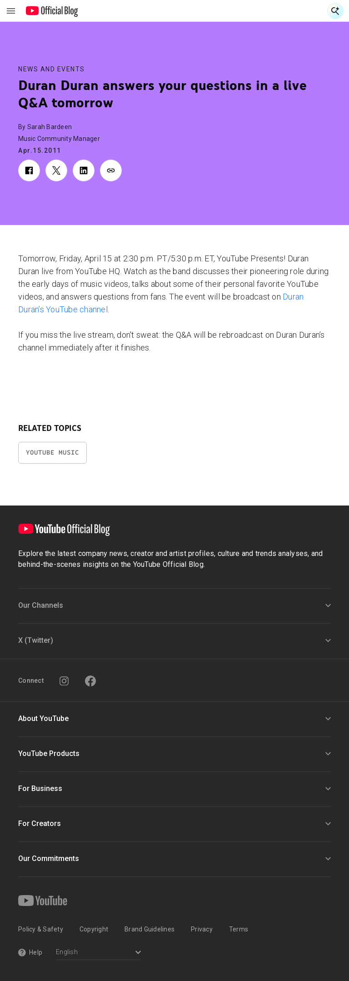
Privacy (202, 929)
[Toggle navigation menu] (10, 10)
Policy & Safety (40, 929)
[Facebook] (90, 681)
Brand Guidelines (149, 929)
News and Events (51, 69)
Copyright (94, 929)
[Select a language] (98, 953)
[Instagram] (64, 681)
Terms (238, 929)
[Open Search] (335, 11)
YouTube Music (52, 452)
